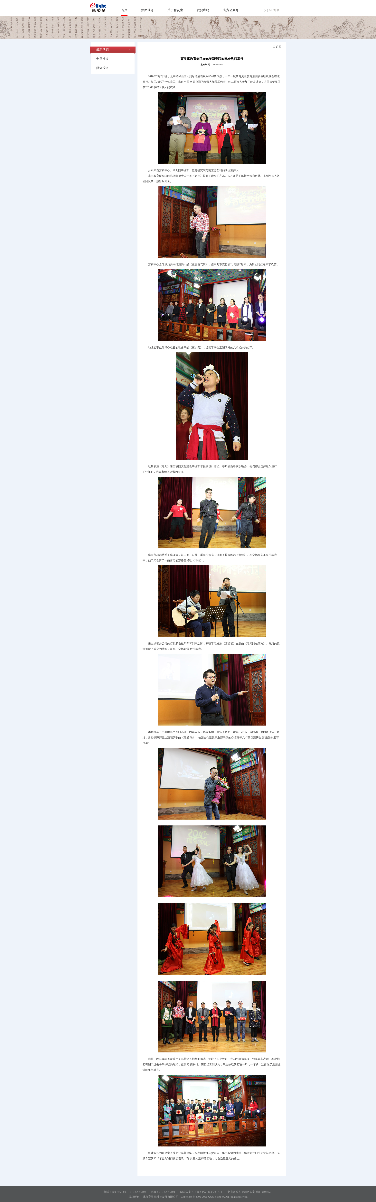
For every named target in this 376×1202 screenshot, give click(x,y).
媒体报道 (102, 68)
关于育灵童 (175, 10)
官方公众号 (231, 10)
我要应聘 (203, 10)
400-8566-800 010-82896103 (129, 1191)
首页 (124, 10)
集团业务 (147, 10)
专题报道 (102, 58)
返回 (277, 46)
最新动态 (102, 49)
